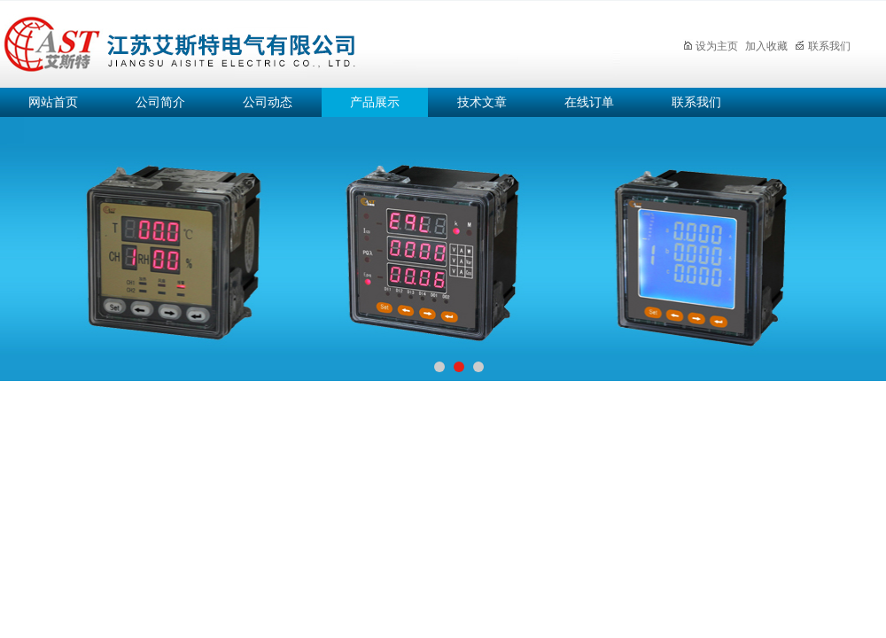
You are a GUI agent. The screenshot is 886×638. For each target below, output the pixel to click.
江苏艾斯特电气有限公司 (310, 41)
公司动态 (267, 102)
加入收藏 (766, 46)
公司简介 (160, 102)
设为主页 (710, 46)
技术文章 (482, 102)
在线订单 (589, 102)
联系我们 (823, 46)
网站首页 (53, 102)
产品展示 (375, 102)
